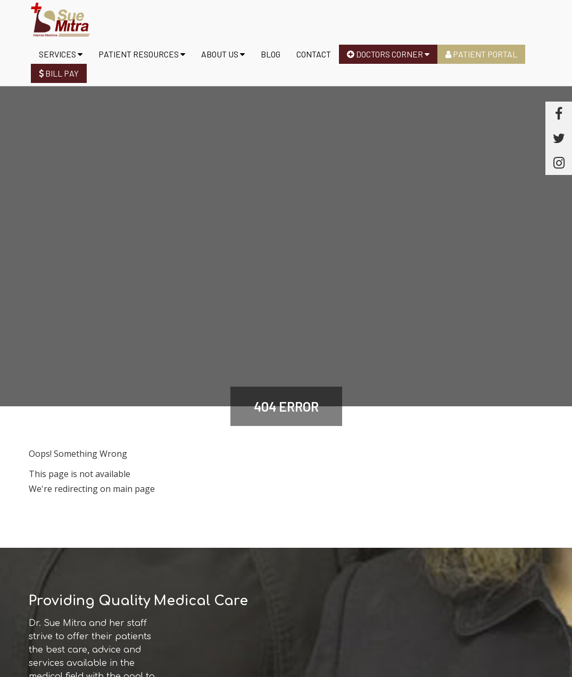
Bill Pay (59, 73)
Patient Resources (141, 54)
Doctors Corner (388, 54)
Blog (270, 54)
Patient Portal (481, 54)
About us (223, 54)
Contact (313, 54)
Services (60, 54)
